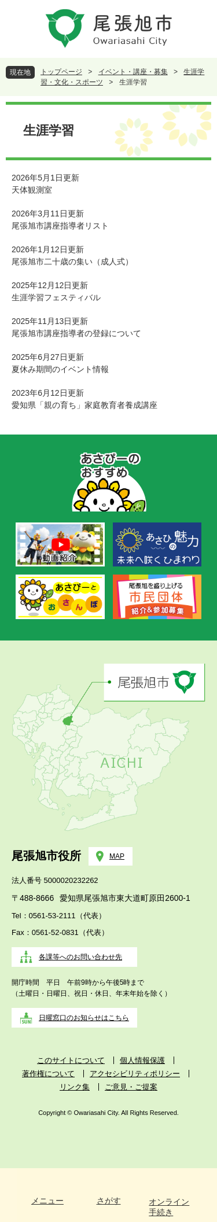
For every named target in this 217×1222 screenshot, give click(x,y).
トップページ (61, 72)
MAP (116, 856)
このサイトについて (71, 1060)
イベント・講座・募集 (133, 72)
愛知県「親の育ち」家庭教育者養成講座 (84, 405)
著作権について (48, 1073)
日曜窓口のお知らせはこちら (84, 1018)
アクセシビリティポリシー (135, 1073)
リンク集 (75, 1087)
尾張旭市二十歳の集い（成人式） (72, 261)
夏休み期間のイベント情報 (60, 369)
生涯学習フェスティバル (56, 297)
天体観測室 (32, 189)
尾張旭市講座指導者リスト (60, 225)
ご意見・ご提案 (131, 1087)
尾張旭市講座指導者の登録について (76, 333)
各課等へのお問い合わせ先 (80, 957)
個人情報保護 (142, 1060)
